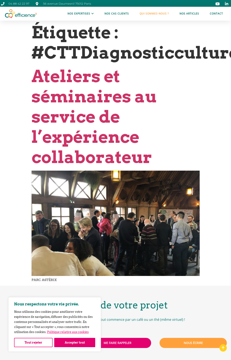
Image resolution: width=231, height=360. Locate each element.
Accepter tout (75, 342)
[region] (54, 324)
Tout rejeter (33, 342)
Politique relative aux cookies (68, 332)
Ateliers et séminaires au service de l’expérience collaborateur (94, 116)
